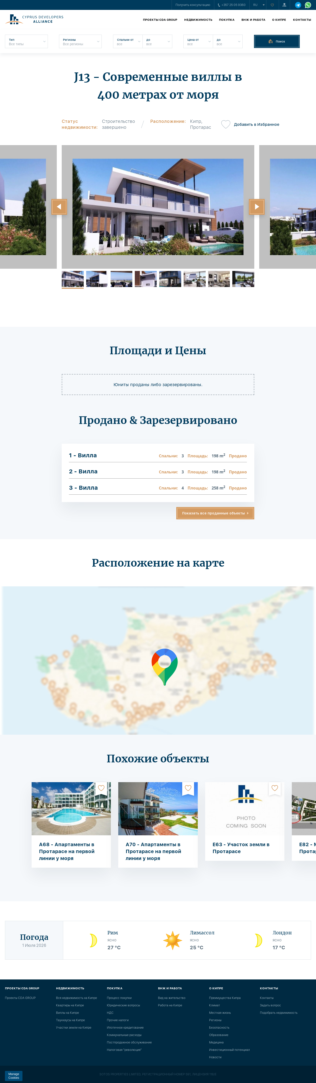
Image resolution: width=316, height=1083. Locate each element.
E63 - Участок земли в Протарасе (241, 847)
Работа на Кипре (170, 1005)
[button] (59, 207)
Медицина (216, 1042)
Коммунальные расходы (124, 1035)
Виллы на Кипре (67, 1013)
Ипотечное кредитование (125, 1027)
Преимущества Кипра (225, 998)
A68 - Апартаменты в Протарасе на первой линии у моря (67, 851)
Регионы (215, 1020)
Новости (215, 1057)
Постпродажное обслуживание (129, 1042)
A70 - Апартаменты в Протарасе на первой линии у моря (153, 851)
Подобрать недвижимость (278, 1013)
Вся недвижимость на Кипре (76, 998)
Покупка (227, 20)
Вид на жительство (171, 998)
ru (255, 5)
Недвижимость (198, 20)
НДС (110, 1013)
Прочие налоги (118, 1020)
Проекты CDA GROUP (160, 20)
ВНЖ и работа (253, 20)
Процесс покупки (119, 998)
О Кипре (279, 20)
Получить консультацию (193, 5)
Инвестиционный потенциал (229, 1050)
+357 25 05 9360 (232, 5)
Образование (218, 1035)
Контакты (302, 20)
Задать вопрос (270, 1005)
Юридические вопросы (123, 1005)
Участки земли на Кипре (73, 1027)
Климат (214, 1005)
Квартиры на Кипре (70, 1005)
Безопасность (219, 1027)
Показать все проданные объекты (213, 513)
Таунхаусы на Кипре (70, 1020)
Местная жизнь (220, 1013)
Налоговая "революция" (124, 1050)
